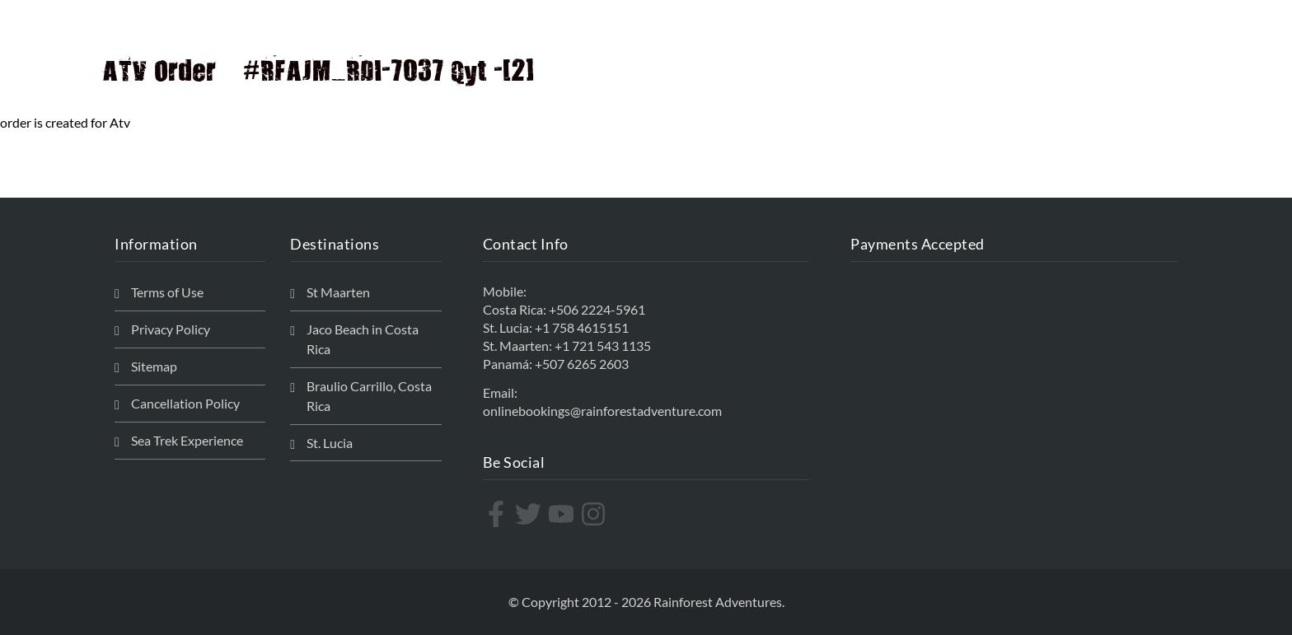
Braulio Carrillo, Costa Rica (369, 395)
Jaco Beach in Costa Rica (363, 339)
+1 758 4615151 (582, 327)
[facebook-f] (498, 514)
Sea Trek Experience (187, 440)
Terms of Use (167, 292)
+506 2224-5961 (597, 309)
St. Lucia (330, 443)
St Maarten (338, 292)
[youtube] (563, 514)
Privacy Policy (170, 329)
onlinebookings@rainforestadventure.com (602, 410)
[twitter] (530, 514)
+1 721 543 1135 (603, 345)
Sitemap (154, 366)
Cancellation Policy (185, 403)
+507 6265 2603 (582, 363)
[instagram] (595, 514)
